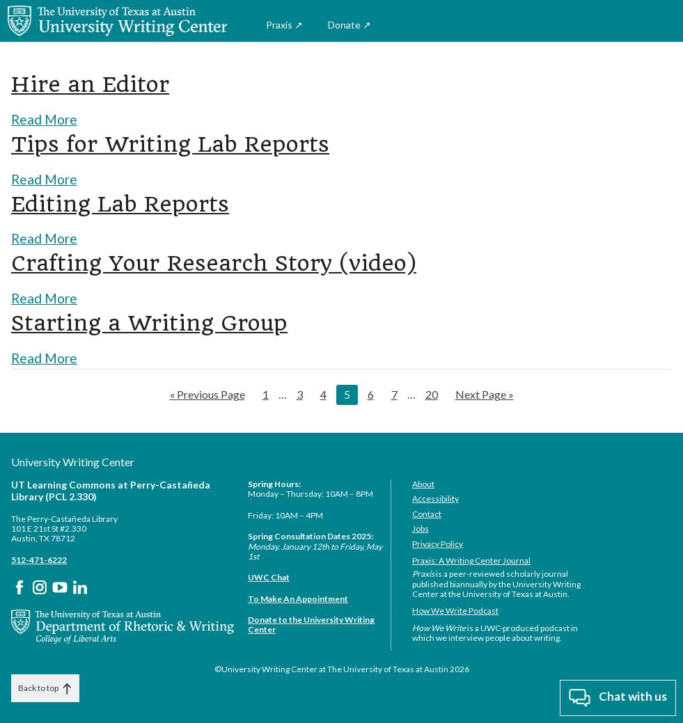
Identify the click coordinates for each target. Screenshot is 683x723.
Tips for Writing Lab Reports (186, 143)
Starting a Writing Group (162, 321)
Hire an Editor (98, 83)
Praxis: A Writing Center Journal (471, 559)
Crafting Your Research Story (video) (234, 262)
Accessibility (435, 497)
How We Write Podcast (455, 609)
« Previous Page (207, 394)
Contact (426, 512)
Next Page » (484, 394)
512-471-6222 (39, 558)
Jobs (420, 527)
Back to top (45, 687)
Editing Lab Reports (131, 202)
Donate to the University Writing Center (311, 623)
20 (435, 391)
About (423, 482)
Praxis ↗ (284, 25)
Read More (46, 118)
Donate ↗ (349, 25)
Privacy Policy (437, 542)
